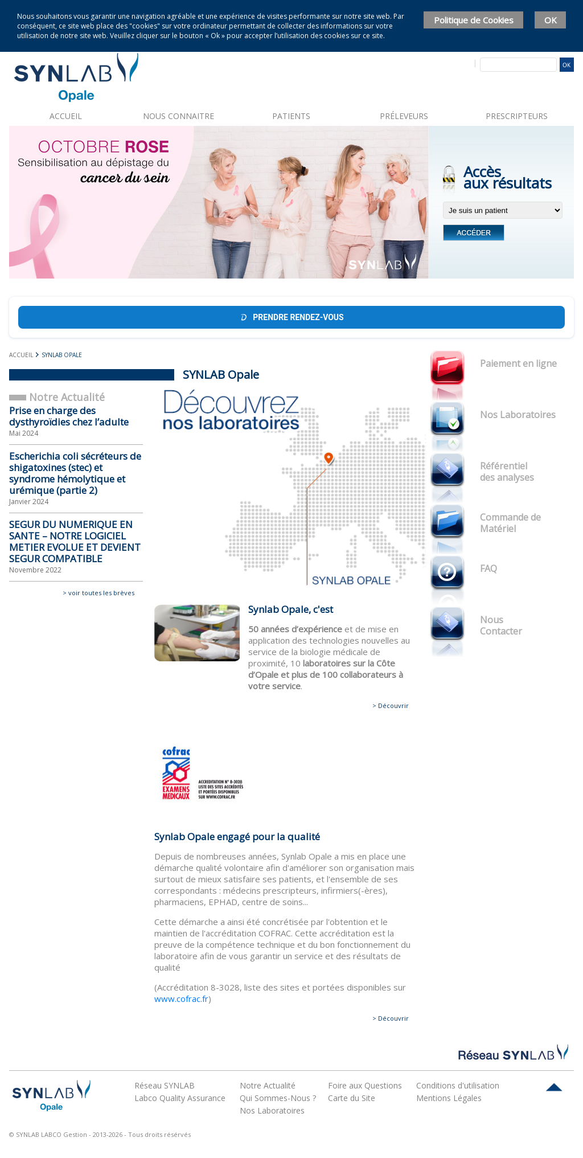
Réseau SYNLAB (164, 1085)
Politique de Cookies (474, 20)
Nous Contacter (501, 625)
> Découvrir (390, 705)
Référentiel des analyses (507, 472)
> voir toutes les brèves (98, 592)
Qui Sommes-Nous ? (278, 1097)
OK (550, 20)
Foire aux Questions (365, 1085)
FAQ (488, 568)
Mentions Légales (449, 1097)
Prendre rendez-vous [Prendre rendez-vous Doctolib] (291, 317)
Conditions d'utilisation (457, 1085)
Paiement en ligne (518, 363)
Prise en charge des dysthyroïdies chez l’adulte (69, 416)
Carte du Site (351, 1097)
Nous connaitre (178, 116)
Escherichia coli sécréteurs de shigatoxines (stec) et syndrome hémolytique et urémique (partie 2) (75, 473)
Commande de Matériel (510, 523)
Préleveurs (404, 116)
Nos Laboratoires (518, 414)
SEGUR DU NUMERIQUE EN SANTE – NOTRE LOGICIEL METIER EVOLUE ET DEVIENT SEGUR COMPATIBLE (75, 541)
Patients (291, 116)
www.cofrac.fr (181, 998)
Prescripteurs (517, 116)
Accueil (66, 116)
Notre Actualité (267, 1085)
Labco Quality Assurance (179, 1097)
